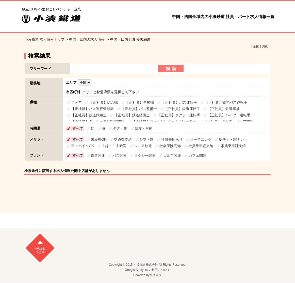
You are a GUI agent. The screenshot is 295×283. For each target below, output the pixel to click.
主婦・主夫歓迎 (114, 146)
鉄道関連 (98, 155)
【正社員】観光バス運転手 (226, 102)
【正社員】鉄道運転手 (182, 109)
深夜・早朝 (144, 129)
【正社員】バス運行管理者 (92, 109)
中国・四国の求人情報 (87, 39)
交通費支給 (123, 139)
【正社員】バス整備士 (139, 109)
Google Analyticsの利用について (147, 270)
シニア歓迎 (143, 146)
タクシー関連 (145, 155)
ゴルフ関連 (172, 155)
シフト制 (146, 139)
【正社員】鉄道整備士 (132, 115)
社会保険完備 (170, 146)
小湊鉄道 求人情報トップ (44, 39)
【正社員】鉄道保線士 (89, 115)
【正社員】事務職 (139, 102)
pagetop (40, 250)
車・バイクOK (82, 146)
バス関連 (119, 155)
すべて (76, 102)
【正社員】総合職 (103, 102)
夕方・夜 (120, 129)
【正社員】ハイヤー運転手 (229, 115)
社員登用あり (172, 139)
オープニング (200, 139)
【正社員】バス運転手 (179, 102)
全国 (256, 46)
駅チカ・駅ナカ (231, 139)
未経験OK (98, 139)
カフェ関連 (197, 155)
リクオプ (156, 275)
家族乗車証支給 (233, 146)
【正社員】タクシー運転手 (178, 115)
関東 (265, 46)
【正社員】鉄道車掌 (224, 109)
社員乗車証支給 (200, 146)
